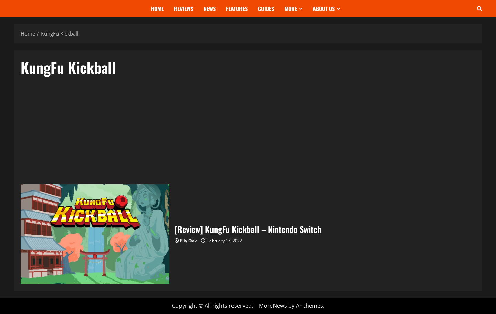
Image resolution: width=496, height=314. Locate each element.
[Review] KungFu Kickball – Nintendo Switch (95, 234)
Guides (266, 8)
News (210, 8)
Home (157, 8)
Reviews (183, 8)
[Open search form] (479, 8)
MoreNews (273, 306)
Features (237, 8)
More (291, 8)
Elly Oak (188, 241)
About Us (324, 8)
